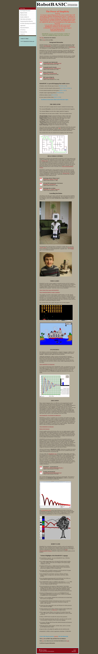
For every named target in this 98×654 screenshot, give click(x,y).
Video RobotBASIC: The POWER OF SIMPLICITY (50, 415)
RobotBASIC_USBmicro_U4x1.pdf (50, 179)
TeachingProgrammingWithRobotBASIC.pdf (52, 472)
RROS (72, 248)
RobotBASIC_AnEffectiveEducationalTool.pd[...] (53, 467)
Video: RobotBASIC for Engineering (47, 364)
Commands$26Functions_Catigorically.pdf (52, 68)
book (68, 640)
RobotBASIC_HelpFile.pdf (48, 78)
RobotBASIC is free (53, 453)
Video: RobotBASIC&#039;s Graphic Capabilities (50, 292)
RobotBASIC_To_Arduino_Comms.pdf (51, 189)
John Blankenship (47, 45)
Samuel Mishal (72, 47)
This (40, 37)
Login (75, 649)
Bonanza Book (71, 247)
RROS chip (54, 609)
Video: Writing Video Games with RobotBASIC (49, 290)
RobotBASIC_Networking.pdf (49, 184)
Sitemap (44, 649)
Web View (74, 651)
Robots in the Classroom (44, 429)
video (43, 37)
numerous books (66, 173)
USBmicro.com (44, 160)
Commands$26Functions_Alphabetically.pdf (52, 63)
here (43, 638)
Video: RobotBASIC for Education (47, 426)
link (44, 39)
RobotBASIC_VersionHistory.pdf (50, 73)
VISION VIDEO (43, 247)
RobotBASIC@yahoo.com (29, 41)
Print (41, 649)
